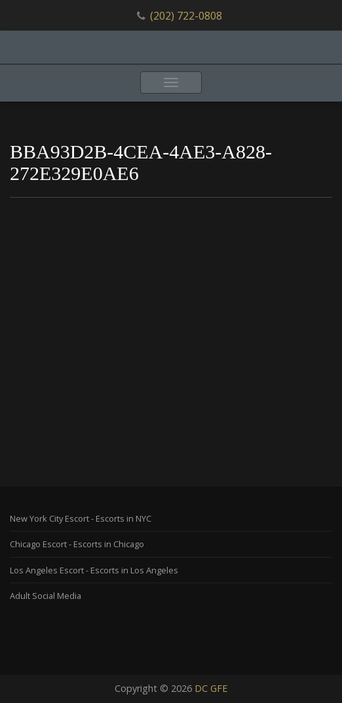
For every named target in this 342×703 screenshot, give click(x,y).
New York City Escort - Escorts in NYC (80, 518)
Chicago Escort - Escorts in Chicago (77, 544)
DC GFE (211, 688)
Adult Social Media (45, 596)
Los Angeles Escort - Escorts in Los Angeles (94, 570)
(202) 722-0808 (186, 16)
